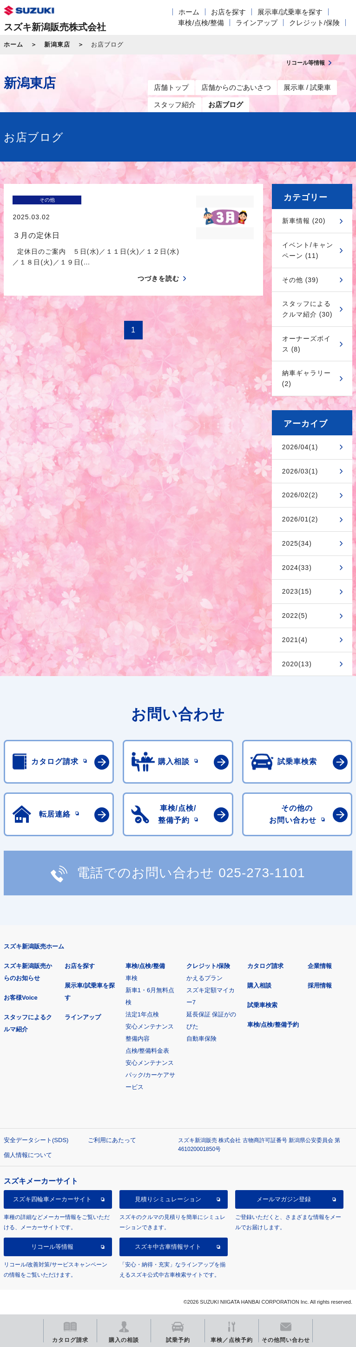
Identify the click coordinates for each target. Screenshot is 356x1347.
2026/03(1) (300, 471)
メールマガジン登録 (284, 1199)
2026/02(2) (300, 495)
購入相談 (259, 985)
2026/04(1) (300, 447)
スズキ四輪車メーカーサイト (52, 1199)
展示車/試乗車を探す (289, 11)
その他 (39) (300, 280)
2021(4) (295, 639)
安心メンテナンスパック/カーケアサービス (150, 1074)
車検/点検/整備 (201, 22)
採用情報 (320, 985)
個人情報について (28, 1154)
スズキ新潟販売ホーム (34, 946)
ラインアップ (256, 22)
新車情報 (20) (304, 220)
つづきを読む (158, 262)
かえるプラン (204, 978)
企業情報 (320, 965)
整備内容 (137, 1038)
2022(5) (295, 615)
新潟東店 (57, 44)
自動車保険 (201, 1038)
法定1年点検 (142, 1014)
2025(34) (297, 543)
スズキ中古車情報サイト (168, 1246)
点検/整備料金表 (147, 1050)
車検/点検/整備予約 (273, 1024)
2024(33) (297, 567)
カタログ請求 (265, 965)
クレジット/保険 (314, 22)
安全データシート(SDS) (36, 1140)
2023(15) (297, 591)
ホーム (188, 11)
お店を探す (228, 11)
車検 (131, 978)
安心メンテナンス (149, 1026)
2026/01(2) (300, 519)
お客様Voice (21, 997)
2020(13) (297, 664)
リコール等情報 (52, 1246)
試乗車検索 (262, 1005)
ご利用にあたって (112, 1140)
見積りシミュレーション (168, 1199)
